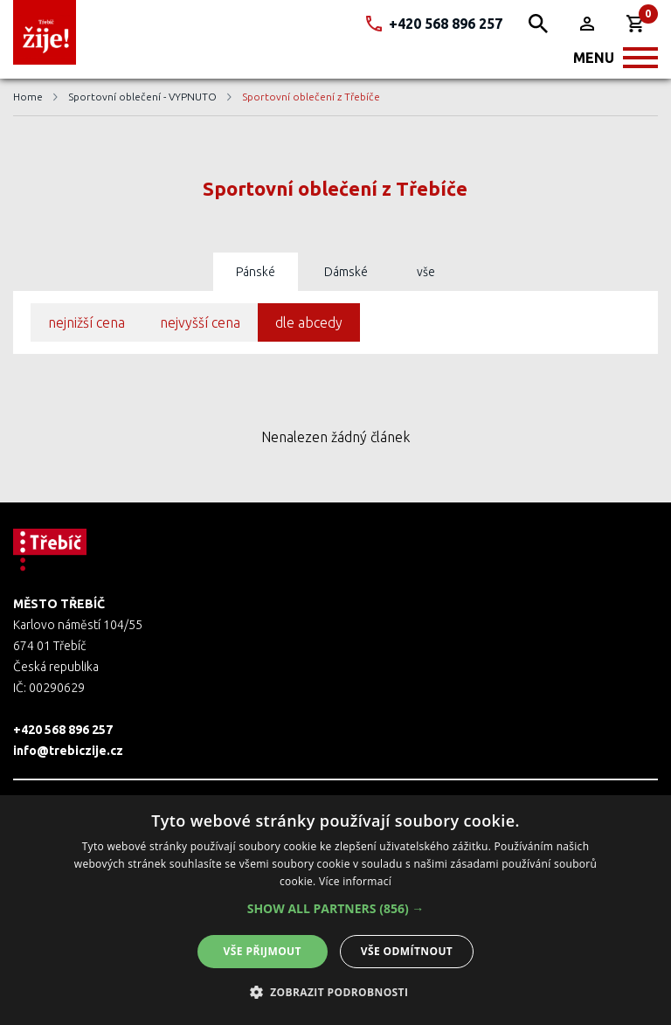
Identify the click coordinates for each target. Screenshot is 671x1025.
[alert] (335, 910)
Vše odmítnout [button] (407, 951)
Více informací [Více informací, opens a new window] (355, 881)
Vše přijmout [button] (262, 951)
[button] (336, 908)
